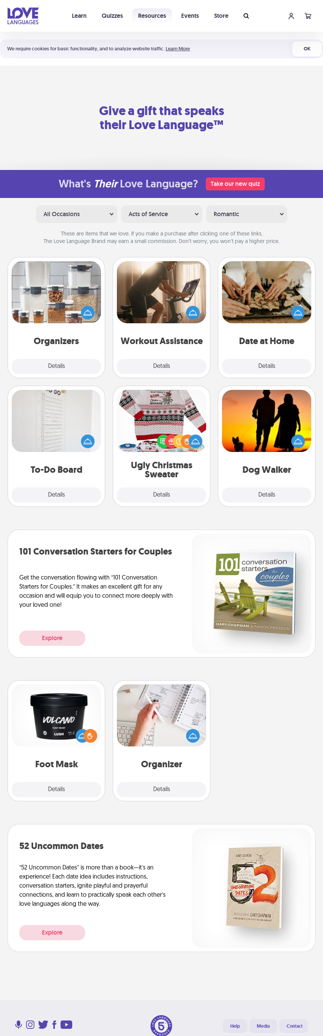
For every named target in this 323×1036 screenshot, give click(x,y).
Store (221, 16)
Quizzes (112, 16)
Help (235, 1026)
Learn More (178, 48)
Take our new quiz (235, 184)
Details (56, 366)
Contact (295, 1026)
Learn (79, 16)
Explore (52, 638)
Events (190, 16)
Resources (152, 16)
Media (263, 1026)
